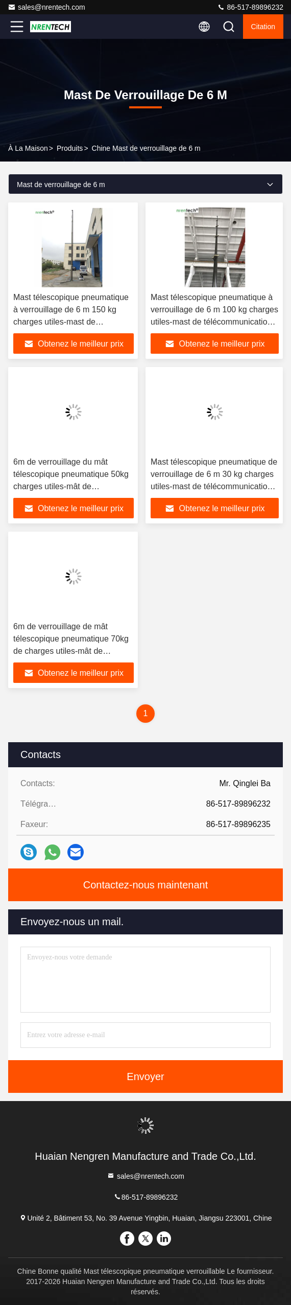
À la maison (28, 148)
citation (263, 26)
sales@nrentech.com (46, 7)
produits (70, 148)
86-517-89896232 (250, 7)
